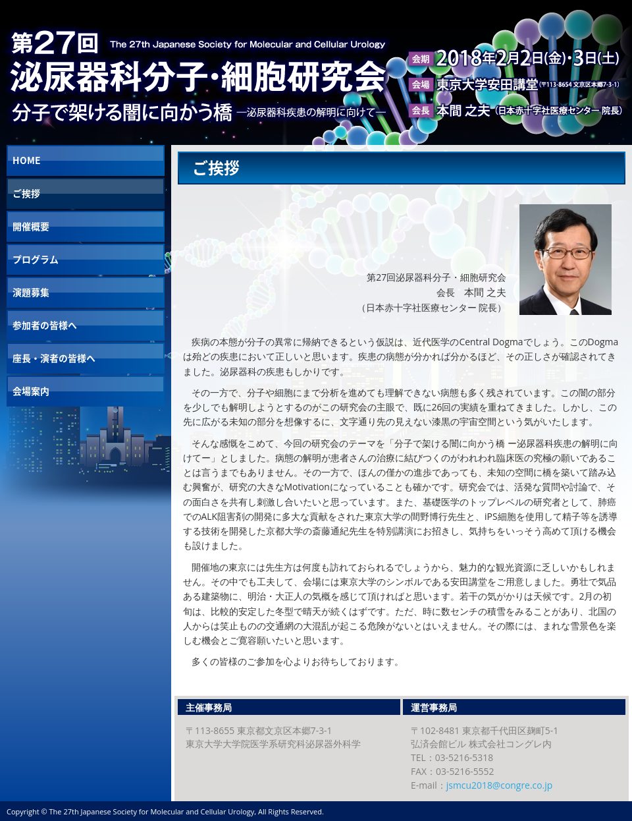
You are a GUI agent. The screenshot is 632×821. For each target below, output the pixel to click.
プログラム (36, 259)
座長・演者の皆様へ (54, 357)
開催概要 (31, 226)
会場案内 (31, 390)
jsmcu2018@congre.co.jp (499, 785)
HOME (27, 160)
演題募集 (31, 291)
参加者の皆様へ (45, 324)
